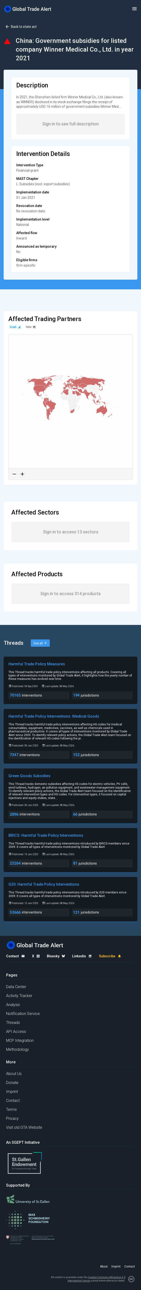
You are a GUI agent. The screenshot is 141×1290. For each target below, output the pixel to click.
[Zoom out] (14, 474)
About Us (14, 1073)
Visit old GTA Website (24, 1127)
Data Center (16, 986)
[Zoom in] (22, 474)
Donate (12, 1082)
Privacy (12, 1118)
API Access (16, 1031)
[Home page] (28, 9)
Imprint (12, 1091)
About (104, 1266)
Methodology (17, 1049)
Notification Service (23, 1013)
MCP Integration (19, 1040)
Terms (11, 1109)
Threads (13, 1022)
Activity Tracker (19, 995)
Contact (13, 1100)
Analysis (13, 1004)
